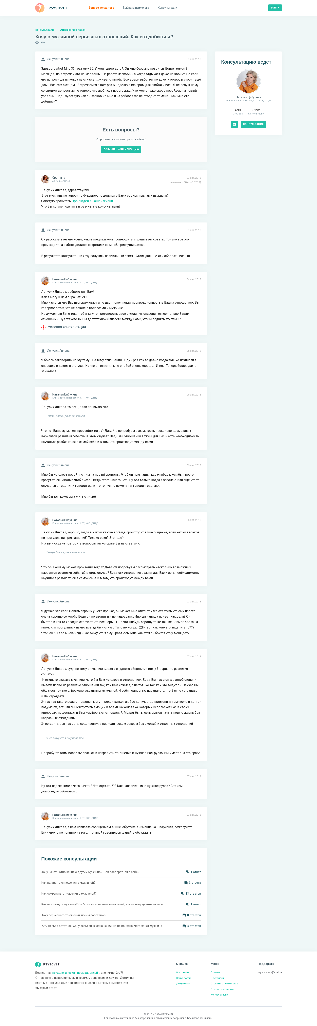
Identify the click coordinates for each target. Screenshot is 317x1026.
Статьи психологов (223, 989)
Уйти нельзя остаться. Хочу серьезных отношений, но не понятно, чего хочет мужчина (101, 926)
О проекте (182, 972)
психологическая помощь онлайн (75, 973)
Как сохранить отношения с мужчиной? (69, 893)
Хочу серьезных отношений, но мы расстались (74, 915)
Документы (183, 983)
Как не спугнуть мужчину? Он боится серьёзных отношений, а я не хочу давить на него (102, 904)
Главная (216, 972)
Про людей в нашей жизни (92, 201)
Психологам (183, 978)
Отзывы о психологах (224, 983)
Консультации (44, 29)
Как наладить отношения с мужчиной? (68, 882)
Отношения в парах (72, 29)
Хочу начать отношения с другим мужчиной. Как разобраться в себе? (90, 872)
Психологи (217, 978)
